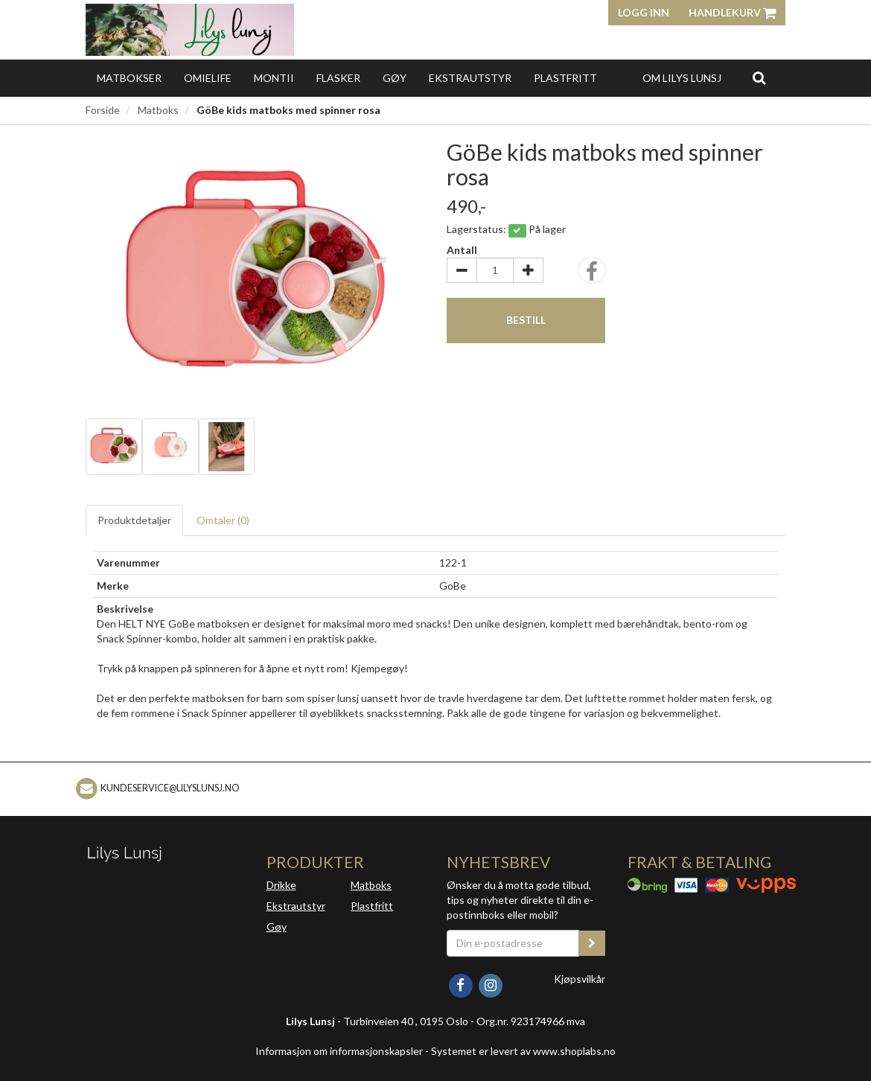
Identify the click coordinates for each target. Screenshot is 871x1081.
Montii (274, 77)
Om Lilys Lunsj (681, 77)
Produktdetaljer (134, 520)
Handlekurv (732, 12)
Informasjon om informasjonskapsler (339, 1051)
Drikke (281, 884)
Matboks (158, 109)
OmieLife (208, 77)
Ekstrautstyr (470, 77)
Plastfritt (565, 77)
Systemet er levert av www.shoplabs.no (523, 1051)
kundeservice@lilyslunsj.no (170, 788)
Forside (103, 109)
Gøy (394, 77)
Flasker (338, 77)
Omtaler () (223, 520)
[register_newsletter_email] (591, 943)
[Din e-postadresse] (513, 943)
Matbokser (129, 77)
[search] (759, 77)
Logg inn (643, 12)
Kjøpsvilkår (579, 978)
